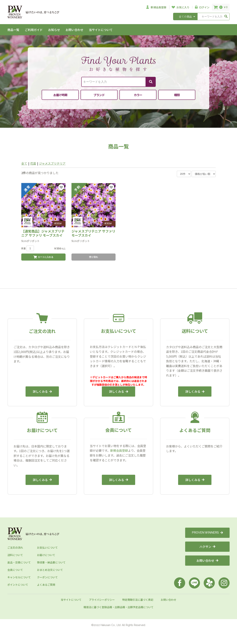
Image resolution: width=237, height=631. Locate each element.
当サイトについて (101, 30)
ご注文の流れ (15, 547)
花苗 (33, 163)
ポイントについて (17, 584)
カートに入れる (43, 257)
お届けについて (46, 555)
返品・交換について (19, 562)
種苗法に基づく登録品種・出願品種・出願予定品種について (118, 607)
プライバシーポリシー (102, 599)
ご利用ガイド (34, 30)
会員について (15, 570)
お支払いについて (47, 547)
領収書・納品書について (51, 562)
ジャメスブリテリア (52, 163)
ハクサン (207, 546)
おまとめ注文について (50, 570)
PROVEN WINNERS (207, 532)
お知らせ (54, 30)
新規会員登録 (119, 450)
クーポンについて (47, 577)
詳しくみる (42, 391)
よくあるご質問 (46, 584)
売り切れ (93, 257)
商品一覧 (13, 30)
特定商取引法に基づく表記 (137, 599)
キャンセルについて (19, 577)
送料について (15, 555)
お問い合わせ (74, 30)
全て (24, 163)
